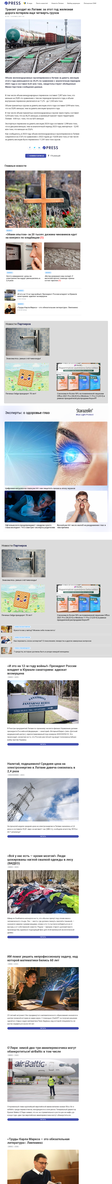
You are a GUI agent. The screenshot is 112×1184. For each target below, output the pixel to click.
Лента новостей (42, 3)
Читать (43, 744)
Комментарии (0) (35, 156)
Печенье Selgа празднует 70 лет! (21, 393)
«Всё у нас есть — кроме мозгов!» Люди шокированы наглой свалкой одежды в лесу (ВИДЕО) (40, 859)
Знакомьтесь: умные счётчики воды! (23, 358)
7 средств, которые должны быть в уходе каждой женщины (41, 652)
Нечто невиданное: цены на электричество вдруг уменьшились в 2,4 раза (23, 278)
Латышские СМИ (90, 3)
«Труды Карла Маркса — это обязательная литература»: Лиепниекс (47, 307)
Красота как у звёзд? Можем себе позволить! (34, 630)
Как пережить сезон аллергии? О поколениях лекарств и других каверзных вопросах (52, 641)
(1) (42, 237)
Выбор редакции (73, 3)
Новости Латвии (58, 3)
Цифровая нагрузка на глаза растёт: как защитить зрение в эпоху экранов (40, 488)
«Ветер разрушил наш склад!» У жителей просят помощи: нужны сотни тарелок (59, 278)
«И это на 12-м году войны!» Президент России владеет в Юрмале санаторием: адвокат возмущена (41, 669)
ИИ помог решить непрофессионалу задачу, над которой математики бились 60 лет (42, 958)
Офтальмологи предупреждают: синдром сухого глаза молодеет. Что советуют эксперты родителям (30, 526)
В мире (28, 3)
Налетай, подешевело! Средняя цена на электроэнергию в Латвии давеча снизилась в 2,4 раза (41, 767)
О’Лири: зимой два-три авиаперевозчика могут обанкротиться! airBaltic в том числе (41, 1049)
